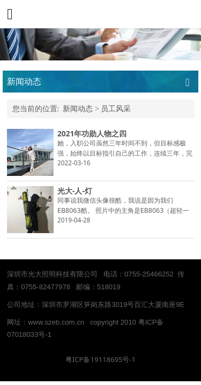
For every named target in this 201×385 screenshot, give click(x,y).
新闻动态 (78, 109)
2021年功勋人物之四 (92, 133)
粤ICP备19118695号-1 (100, 359)
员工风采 (116, 109)
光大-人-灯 (74, 191)
